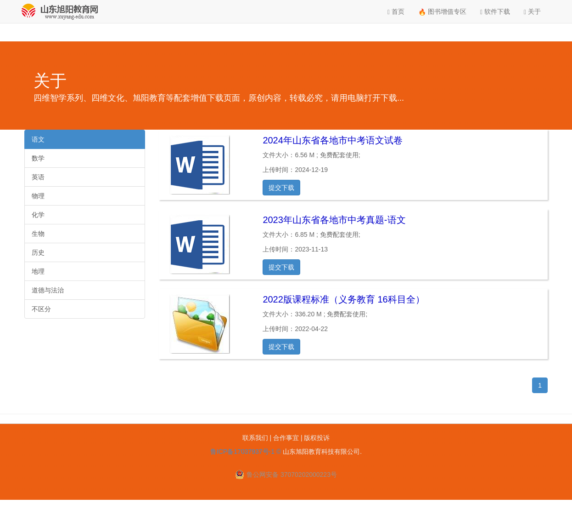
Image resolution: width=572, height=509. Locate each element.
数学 (38, 158)
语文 (38, 139)
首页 (395, 12)
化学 (38, 214)
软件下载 (495, 12)
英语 (38, 177)
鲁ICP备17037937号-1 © (245, 451)
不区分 (41, 309)
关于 (532, 12)
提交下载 (281, 187)
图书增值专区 (442, 12)
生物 (38, 233)
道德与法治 (48, 290)
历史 (38, 252)
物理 (38, 196)
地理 (38, 271)
